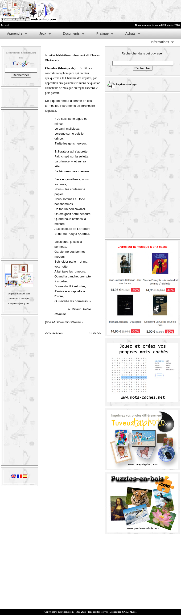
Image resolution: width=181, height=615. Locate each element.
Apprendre (14, 33)
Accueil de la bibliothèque (58, 55)
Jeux (42, 33)
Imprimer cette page (126, 84)
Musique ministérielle (66, 322)
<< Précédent (54, 333)
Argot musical (80, 55)
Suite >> (95, 333)
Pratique (102, 33)
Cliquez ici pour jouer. (18, 303)
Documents (71, 33)
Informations (160, 42)
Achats (130, 33)
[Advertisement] (123, 11)
